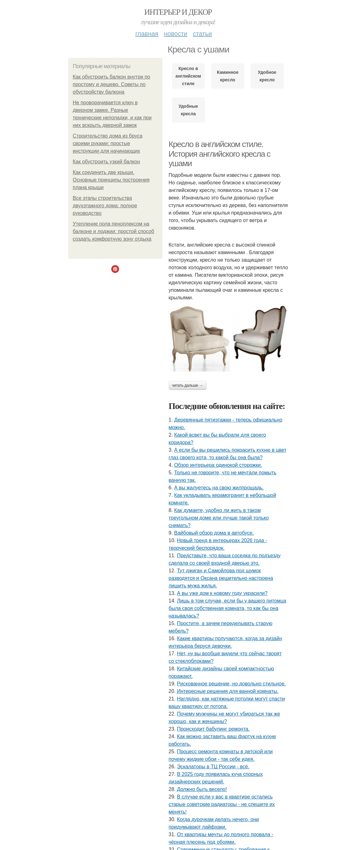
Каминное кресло (227, 76)
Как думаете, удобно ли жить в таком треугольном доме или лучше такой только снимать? (219, 518)
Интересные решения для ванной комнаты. (227, 691)
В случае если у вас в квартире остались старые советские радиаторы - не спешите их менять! (222, 804)
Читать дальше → (187, 385)
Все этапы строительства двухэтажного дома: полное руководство (105, 205)
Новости (175, 33)
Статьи (202, 33)
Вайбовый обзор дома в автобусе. (214, 533)
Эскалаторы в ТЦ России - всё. (213, 766)
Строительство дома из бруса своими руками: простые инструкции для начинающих (108, 143)
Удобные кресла (188, 110)
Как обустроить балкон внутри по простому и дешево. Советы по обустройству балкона (111, 84)
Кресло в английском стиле (188, 76)
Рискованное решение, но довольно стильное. (231, 683)
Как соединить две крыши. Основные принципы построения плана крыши (111, 180)
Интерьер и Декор (178, 12)
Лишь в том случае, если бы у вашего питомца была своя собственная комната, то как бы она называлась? (227, 608)
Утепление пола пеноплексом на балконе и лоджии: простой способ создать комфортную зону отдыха (113, 231)
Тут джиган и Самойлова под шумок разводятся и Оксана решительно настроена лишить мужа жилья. (221, 578)
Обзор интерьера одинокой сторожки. (218, 465)
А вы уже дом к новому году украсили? (222, 593)
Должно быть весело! (202, 789)
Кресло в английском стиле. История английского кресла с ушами (220, 153)
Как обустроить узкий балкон (106, 161)
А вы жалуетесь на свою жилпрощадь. (219, 487)
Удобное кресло (267, 76)
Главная (146, 33)
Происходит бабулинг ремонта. (213, 729)
